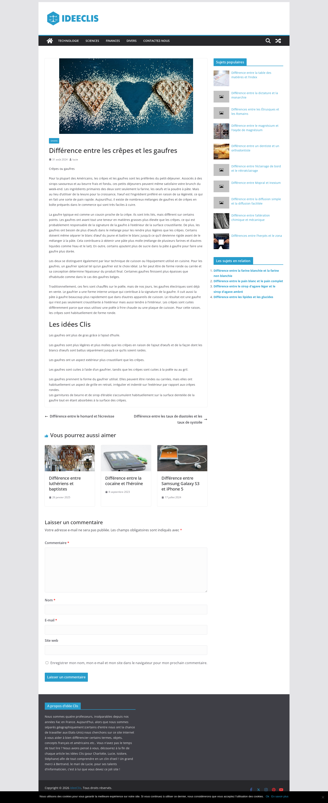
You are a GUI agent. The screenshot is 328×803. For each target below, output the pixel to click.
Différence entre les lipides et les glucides (243, 297)
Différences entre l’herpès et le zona (256, 236)
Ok (267, 796)
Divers (132, 41)
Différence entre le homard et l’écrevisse (79, 416)
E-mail (51, 620)
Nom (50, 600)
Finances (113, 41)
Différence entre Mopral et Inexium (256, 183)
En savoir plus (279, 796)
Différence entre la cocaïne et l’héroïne (124, 480)
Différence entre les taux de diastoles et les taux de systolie (170, 419)
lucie (75, 159)
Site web (51, 640)
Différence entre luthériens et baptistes (65, 483)
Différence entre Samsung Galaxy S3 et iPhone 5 (180, 483)
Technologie (68, 41)
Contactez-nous (156, 41)
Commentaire (57, 542)
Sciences (92, 41)
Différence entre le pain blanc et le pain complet (248, 281)
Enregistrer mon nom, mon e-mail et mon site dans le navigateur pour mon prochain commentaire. (128, 663)
